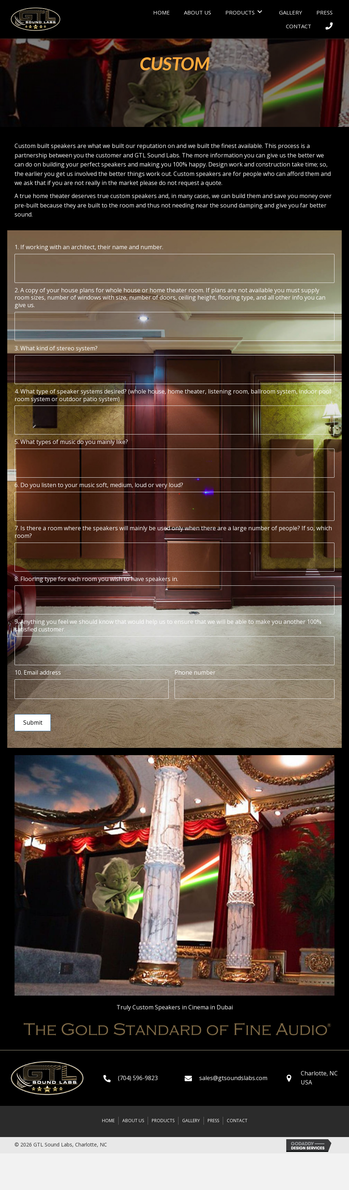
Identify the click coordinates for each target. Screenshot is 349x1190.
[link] (161, 11)
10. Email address (38, 672)
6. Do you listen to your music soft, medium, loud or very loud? (99, 485)
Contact (237, 1119)
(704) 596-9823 (138, 1076)
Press (213, 1119)
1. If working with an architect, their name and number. (89, 247)
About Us (133, 1119)
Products (163, 1119)
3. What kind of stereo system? (56, 348)
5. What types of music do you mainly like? (71, 442)
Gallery (191, 1119)
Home (108, 1119)
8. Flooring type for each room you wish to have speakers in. (96, 579)
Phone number (194, 672)
